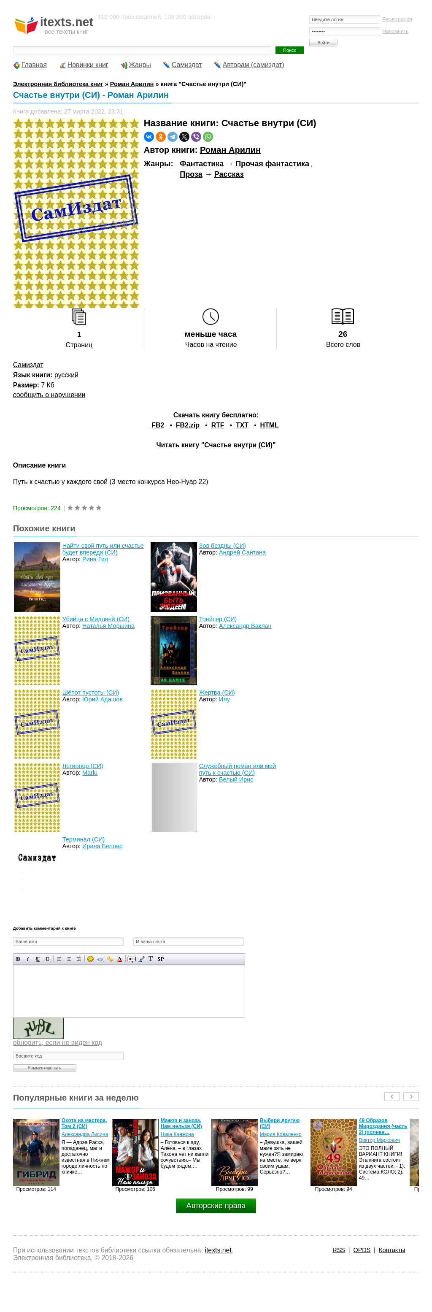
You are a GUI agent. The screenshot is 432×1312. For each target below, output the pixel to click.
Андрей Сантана (242, 552)
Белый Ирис (236, 779)
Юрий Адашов (102, 699)
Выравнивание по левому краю (59, 959)
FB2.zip (188, 425)
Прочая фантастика (272, 164)
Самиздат (187, 64)
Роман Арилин (230, 149)
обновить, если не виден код (57, 1042)
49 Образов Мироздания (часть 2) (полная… (383, 1126)
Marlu (89, 772)
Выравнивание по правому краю (79, 959)
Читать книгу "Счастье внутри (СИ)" (215, 445)
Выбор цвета (119, 959)
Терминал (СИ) (83, 839)
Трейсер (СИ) (218, 619)
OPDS (362, 1250)
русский (66, 375)
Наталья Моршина (108, 625)
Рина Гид (95, 559)
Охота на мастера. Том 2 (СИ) (84, 1123)
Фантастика (202, 164)
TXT (242, 425)
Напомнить (395, 31)
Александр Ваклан (245, 625)
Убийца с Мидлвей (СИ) (96, 619)
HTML (269, 425)
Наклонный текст (28, 959)
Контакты (392, 1250)
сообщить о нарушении (49, 394)
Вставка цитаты (141, 959)
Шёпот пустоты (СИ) (90, 692)
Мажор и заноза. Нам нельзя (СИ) (181, 1123)
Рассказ (229, 174)
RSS (338, 1250)
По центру (69, 959)
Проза (191, 174)
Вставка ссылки (100, 959)
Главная (34, 64)
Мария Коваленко (281, 1134)
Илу (224, 699)
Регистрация (397, 19)
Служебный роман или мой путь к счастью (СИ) (237, 769)
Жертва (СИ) (217, 692)
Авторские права (216, 1205)
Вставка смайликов (90, 959)
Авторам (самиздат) (253, 64)
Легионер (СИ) (82, 766)
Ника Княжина (177, 1134)
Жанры (140, 64)
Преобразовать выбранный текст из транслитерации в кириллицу (151, 959)
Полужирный (18, 959)
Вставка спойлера (160, 959)
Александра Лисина (85, 1134)
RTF (217, 425)
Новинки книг (88, 64)
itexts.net (218, 1250)
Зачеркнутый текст (47, 959)
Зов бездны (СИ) (222, 545)
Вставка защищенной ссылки (110, 959)
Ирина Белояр (102, 846)
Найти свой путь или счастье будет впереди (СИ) (103, 549)
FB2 (157, 425)
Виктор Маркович (379, 1140)
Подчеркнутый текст (38, 959)
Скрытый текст (131, 959)
